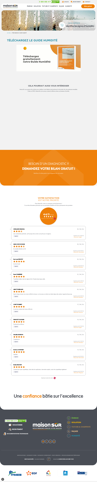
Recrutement (74, 1)
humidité (75, 436)
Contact (85, 1)
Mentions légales (21, 456)
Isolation (76, 423)
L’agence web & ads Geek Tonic (66, 460)
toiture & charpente (80, 427)
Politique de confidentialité (44, 456)
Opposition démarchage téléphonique (71, 456)
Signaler (16, 236)
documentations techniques (15, 434)
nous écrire (15, 425)
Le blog (63, 1)
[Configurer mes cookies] (2, 479)
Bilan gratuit (87, 6)
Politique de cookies (32, 456)
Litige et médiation (56, 456)
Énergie (74, 419)
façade (74, 432)
